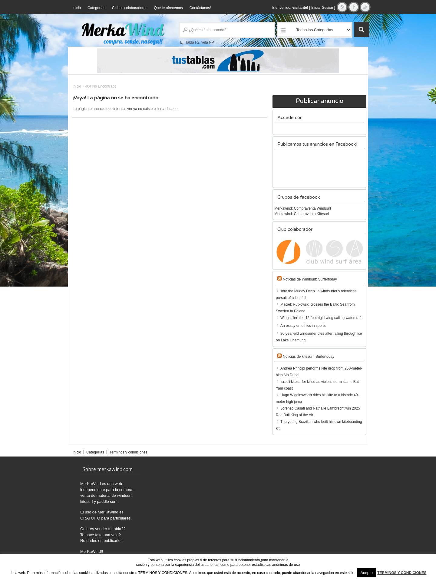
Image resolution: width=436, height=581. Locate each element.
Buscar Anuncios (361, 29)
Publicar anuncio (319, 101)
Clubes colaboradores (129, 8)
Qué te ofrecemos (168, 8)
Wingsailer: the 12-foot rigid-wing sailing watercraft (321, 318)
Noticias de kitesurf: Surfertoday (308, 356)
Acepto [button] (366, 572)
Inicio (76, 8)
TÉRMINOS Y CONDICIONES (401, 573)
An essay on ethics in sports (302, 326)
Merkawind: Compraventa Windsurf (302, 208)
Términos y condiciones (128, 452)
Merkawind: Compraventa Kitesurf (301, 214)
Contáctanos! (200, 8)
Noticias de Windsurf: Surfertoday (310, 279)
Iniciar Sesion (322, 7)
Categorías (96, 8)
